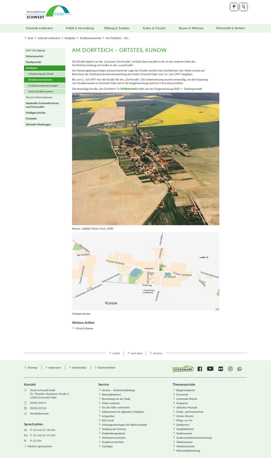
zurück (116, 353)
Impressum (55, 367)
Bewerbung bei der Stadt (116, 399)
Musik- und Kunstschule (189, 412)
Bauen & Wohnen (191, 28)
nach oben (136, 353)
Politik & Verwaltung (80, 28)
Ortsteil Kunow (84, 328)
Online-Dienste (185, 416)
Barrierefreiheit (106, 367)
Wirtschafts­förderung (188, 450)
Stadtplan (70, 38)
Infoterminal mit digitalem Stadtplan (123, 412)
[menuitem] (42, 28)
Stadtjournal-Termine (114, 429)
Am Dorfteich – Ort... (118, 38)
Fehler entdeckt (111, 403)
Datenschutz (79, 367)
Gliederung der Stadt (41, 74)
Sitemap (32, 367)
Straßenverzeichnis (90, 38)
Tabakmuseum (184, 442)
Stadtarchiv (182, 424)
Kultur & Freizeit (154, 28)
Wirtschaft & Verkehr (230, 28)
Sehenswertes (34, 56)
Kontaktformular (39, 413)
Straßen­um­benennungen (43, 85)
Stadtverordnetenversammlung (194, 437)
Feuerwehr (182, 394)
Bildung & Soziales (116, 28)
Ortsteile (31, 118)
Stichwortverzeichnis (113, 437)
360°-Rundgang (35, 50)
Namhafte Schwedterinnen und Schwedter (42, 105)
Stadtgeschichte (36, 112)
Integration (108, 416)
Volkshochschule (185, 446)
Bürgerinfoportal (185, 390)
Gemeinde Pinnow (186, 399)
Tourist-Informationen (39, 97)
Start (30, 38)
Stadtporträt (33, 62)
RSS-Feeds (108, 420)
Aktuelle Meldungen (38, 124)
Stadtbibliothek (185, 429)
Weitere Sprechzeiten (40, 446)
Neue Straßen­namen (40, 91)
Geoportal (182, 403)
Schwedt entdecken (39, 28)
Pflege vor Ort (184, 420)
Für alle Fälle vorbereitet (116, 407)
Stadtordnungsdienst (113, 433)
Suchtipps (107, 446)
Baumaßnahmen (111, 394)
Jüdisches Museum (186, 407)
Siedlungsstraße (193, 89)
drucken (157, 353)
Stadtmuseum (184, 433)
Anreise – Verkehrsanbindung (118, 390)
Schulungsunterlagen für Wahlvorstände (124, 424)
